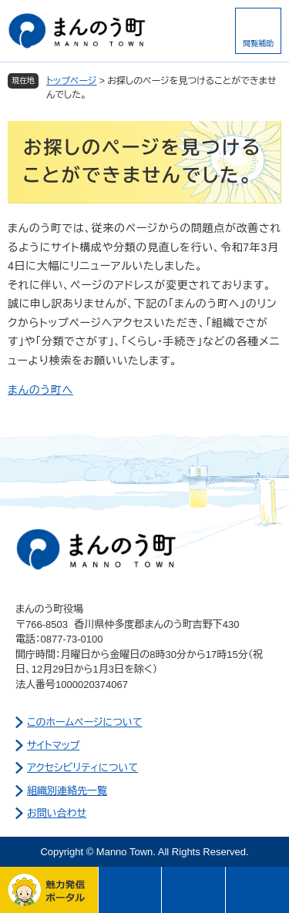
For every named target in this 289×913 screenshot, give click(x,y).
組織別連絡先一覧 (67, 791)
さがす (194, 890)
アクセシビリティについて (82, 768)
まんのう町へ (40, 390)
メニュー (131, 890)
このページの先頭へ (258, 890)
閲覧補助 (258, 43)
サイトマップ (53, 745)
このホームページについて (85, 722)
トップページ (71, 81)
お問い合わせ (56, 813)
